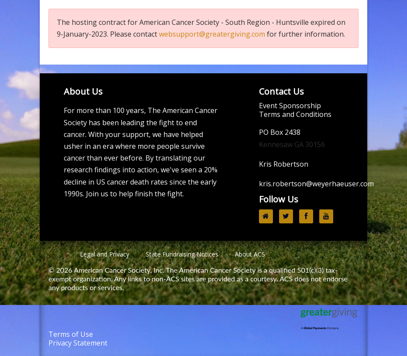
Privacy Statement (77, 343)
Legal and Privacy (104, 254)
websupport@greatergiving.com (212, 34)
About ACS (250, 254)
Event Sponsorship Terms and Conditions (295, 110)
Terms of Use (70, 334)
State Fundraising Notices (182, 254)
